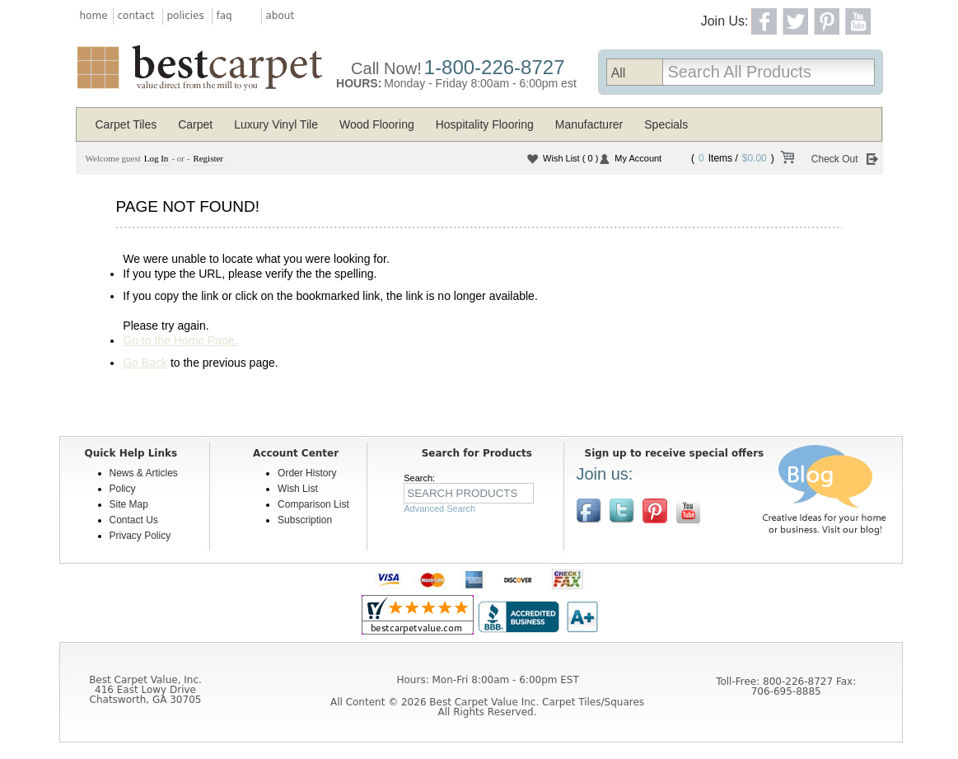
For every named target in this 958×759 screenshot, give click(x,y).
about (280, 15)
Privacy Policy (140, 535)
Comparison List (313, 504)
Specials (666, 124)
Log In (156, 158)
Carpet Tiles (126, 124)
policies (185, 15)
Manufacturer (589, 124)
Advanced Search (439, 508)
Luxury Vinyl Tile (276, 124)
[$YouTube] (687, 511)
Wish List (570, 158)
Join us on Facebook (589, 511)
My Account (638, 158)
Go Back (145, 362)
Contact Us (134, 520)
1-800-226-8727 (494, 67)
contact (136, 15)
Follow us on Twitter (622, 511)
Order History (307, 473)
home (94, 15)
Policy (123, 488)
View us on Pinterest (655, 511)
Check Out (834, 159)
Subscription (305, 520)
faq (224, 15)
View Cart (786, 159)
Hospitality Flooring (485, 124)
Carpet (195, 124)
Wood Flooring (376, 124)
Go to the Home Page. (180, 340)
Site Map (129, 504)
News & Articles (144, 473)
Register (208, 158)
